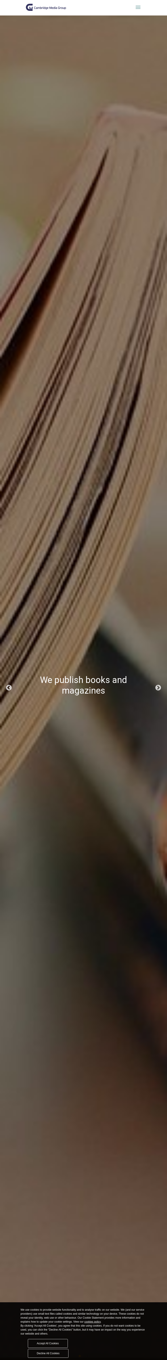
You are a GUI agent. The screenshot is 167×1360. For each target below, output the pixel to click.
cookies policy (92, 1321)
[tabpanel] (83, 687)
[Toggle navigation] (138, 7)
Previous (9, 688)
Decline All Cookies (48, 1353)
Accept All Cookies (48, 1343)
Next (158, 688)
